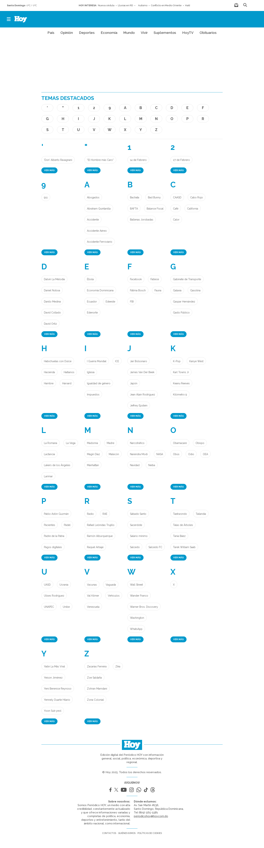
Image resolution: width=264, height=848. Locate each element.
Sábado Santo (138, 513)
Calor (176, 219)
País (50, 33)
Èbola (90, 279)
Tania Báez (179, 536)
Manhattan (93, 465)
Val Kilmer (93, 595)
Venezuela (93, 606)
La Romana (50, 443)
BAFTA (134, 208)
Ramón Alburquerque (100, 536)
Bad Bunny (154, 197)
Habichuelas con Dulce (57, 361)
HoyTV (188, 33)
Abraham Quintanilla (99, 208)
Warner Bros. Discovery (144, 606)
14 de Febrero (138, 159)
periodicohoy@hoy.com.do (151, 816)
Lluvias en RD (125, 5)
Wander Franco (139, 595)
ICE (117, 361)
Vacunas (92, 584)
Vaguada (111, 584)
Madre (110, 443)
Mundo (129, 33)
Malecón (114, 454)
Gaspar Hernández (184, 301)
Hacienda (49, 372)
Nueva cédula (106, 5)
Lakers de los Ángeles (57, 465)
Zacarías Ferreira (97, 666)
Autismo (142, 5)
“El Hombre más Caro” (100, 159)
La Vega (70, 443)
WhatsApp (136, 628)
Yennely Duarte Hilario (57, 699)
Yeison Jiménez (53, 677)
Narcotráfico (137, 443)
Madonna (92, 443)
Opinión (66, 33)
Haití (187, 5)
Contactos (109, 833)
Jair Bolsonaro (138, 361)
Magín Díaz (93, 454)
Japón (133, 383)
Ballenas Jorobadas (141, 219)
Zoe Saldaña (94, 677)
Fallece (154, 279)
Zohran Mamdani (97, 688)
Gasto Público (181, 312)
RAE (105, 513)
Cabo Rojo (196, 197)
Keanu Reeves (181, 383)
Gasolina (195, 290)
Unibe (66, 606)
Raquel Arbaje (95, 547)
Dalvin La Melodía (54, 279)
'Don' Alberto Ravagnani (58, 159)
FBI (132, 301)
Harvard (66, 383)
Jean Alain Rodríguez (142, 394)
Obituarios (208, 33)
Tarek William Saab (184, 547)
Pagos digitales (53, 547)
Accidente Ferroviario (99, 241)
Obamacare (180, 443)
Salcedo (135, 547)
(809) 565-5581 (148, 812)
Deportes (87, 33)
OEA (205, 454)
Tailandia (201, 513)
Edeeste (110, 301)
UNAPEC (49, 606)
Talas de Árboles (183, 525)
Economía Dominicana (100, 290)
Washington (137, 617)
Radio (90, 513)
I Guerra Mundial (96, 361)
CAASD (177, 197)
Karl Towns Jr (181, 372)
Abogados (93, 197)
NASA (159, 454)
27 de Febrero (181, 159)
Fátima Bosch (138, 290)
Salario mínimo (139, 536)
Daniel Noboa (52, 290)
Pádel (67, 525)
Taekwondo (180, 513)
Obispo (200, 443)
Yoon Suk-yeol (52, 710)
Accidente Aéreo (97, 230)
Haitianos (69, 372)
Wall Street (136, 584)
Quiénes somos (126, 833)
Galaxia (177, 290)
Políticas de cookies (149, 833)
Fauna (158, 290)
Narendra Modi (139, 454)
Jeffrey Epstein (138, 405)
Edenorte (92, 312)
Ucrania (64, 584)
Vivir (144, 33)
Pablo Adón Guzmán (56, 513)
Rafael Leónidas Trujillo (100, 525)
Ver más (49, 170)
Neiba (151, 465)
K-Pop (177, 361)
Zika (117, 666)
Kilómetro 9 (180, 394)
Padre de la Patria (54, 536)
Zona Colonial (95, 699)
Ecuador (92, 301)
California (192, 208)
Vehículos (114, 595)
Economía (109, 33)
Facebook (136, 279)
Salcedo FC (155, 547)
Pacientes (49, 525)
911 (46, 197)
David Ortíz (50, 323)
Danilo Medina (52, 301)
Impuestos (93, 394)
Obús (176, 454)
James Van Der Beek (142, 372)
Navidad (135, 465)
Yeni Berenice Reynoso (57, 688)
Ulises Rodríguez (54, 595)
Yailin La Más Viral (54, 666)
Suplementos (165, 33)
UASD (47, 584)
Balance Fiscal (155, 208)
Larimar (48, 476)
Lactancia (49, 454)
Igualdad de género (98, 383)
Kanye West (196, 361)
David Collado (52, 312)
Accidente (93, 219)
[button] (9, 19)
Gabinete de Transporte (187, 279)
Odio (191, 454)
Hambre (48, 383)
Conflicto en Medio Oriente (166, 5)
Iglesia (90, 372)
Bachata (134, 197)
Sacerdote (136, 525)
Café (175, 208)
